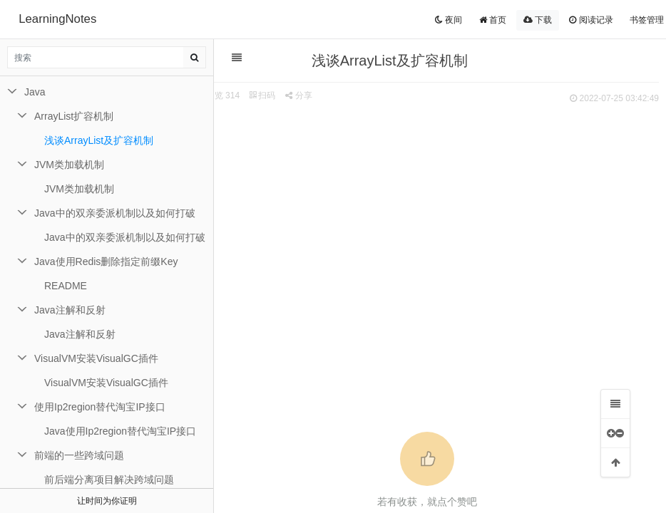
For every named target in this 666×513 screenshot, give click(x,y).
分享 (310, 95)
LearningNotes (57, 19)
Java (35, 92)
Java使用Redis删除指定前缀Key (106, 261)
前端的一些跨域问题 (79, 455)
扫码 (274, 95)
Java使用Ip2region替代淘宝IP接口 (120, 431)
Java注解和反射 (70, 310)
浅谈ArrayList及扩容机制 (98, 140)
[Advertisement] (433, 214)
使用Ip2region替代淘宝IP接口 (99, 407)
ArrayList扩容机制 (73, 116)
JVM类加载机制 (69, 164)
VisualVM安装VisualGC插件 (96, 358)
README (65, 285)
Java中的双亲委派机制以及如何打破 (114, 213)
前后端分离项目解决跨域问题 (109, 479)
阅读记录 (591, 20)
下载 (537, 20)
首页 (492, 20)
